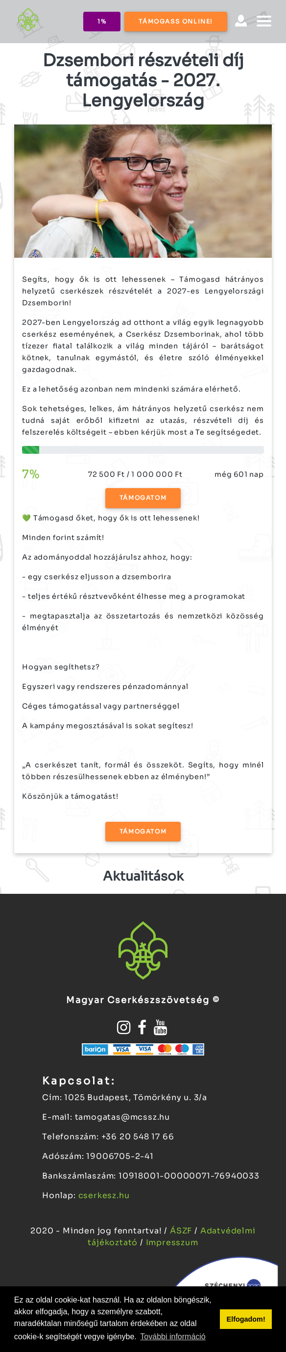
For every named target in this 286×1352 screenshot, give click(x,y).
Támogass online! (176, 21)
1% (101, 21)
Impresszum (172, 1242)
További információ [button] (172, 1336)
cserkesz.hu (104, 1195)
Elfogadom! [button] (246, 1319)
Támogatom (143, 497)
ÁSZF (182, 1231)
